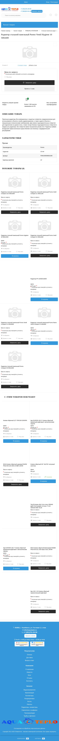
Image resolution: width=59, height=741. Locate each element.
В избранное (5, 204)
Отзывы (29, 678)
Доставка (29, 657)
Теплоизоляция (29, 713)
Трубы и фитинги (29, 716)
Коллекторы (29, 695)
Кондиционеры (29, 698)
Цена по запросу (11, 72)
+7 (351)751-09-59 (26, 9)
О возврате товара (22, 65)
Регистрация (54, 2)
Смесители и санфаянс (29, 710)
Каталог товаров (29, 25)
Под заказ (8, 77)
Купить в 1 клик (29, 88)
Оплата (29, 654)
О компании (29, 669)
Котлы (29, 701)
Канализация (29, 693)
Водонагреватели (29, 690)
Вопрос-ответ (29, 660)
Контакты (29, 681)
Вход (47, 2)
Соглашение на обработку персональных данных (29, 728)
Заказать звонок (37, 11)
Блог (29, 675)
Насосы (29, 704)
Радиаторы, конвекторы (29, 707)
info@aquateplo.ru (30, 630)
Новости (29, 672)
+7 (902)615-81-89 (26, 11)
